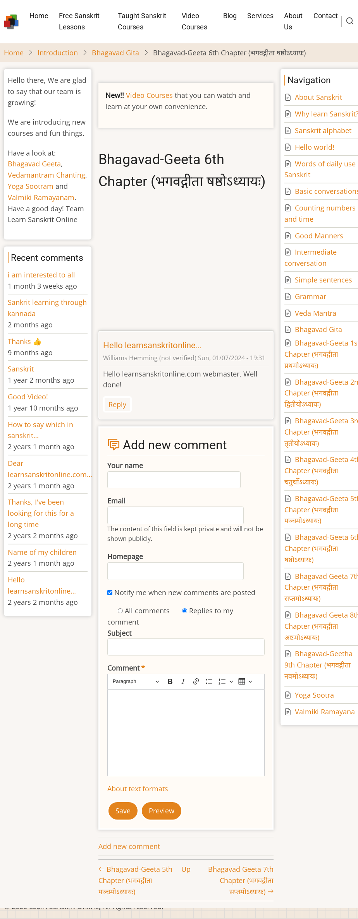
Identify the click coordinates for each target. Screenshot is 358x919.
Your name (125, 465)
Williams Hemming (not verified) (149, 358)
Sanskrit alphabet (323, 130)
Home (38, 16)
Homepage (125, 556)
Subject (119, 633)
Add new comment (129, 846)
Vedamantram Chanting (46, 175)
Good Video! (28, 396)
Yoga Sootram (30, 186)
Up (186, 869)
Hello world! (314, 147)
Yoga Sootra (314, 695)
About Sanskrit (318, 97)
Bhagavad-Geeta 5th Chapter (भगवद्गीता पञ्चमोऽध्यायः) (135, 880)
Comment (123, 668)
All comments (147, 610)
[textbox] (186, 732)
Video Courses (194, 21)
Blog (230, 16)
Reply (117, 404)
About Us (293, 21)
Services (260, 16)
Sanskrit (21, 368)
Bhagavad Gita (115, 52)
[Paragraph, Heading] (136, 682)
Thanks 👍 (25, 341)
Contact (325, 16)
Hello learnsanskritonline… (152, 345)
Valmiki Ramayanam (41, 197)
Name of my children (42, 552)
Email (116, 500)
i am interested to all (41, 274)
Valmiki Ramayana (325, 711)
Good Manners (319, 235)
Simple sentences (323, 279)
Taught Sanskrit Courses (142, 21)
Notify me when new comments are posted (184, 592)
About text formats (137, 788)
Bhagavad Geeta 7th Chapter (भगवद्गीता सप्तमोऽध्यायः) (241, 880)
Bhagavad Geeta (34, 163)
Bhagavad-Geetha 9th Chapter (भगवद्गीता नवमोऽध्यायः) (318, 665)
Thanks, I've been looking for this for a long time (41, 513)
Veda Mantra (315, 313)
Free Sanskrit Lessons (79, 21)
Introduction (58, 52)
